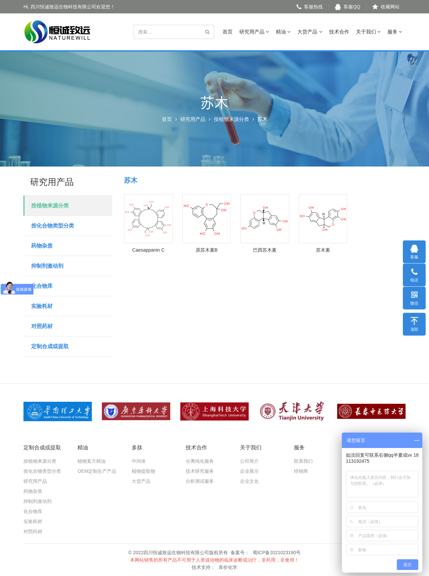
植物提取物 (143, 471)
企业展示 (249, 471)
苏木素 (323, 250)
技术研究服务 (200, 471)
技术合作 (339, 32)
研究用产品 (254, 32)
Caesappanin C (148, 250)
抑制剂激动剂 (47, 266)
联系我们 (303, 461)
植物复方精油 (91, 461)
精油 (283, 32)
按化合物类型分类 (52, 226)
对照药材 (42, 326)
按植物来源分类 (231, 119)
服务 (394, 32)
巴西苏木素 (265, 250)
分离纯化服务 (200, 461)
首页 (228, 32)
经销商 (301, 471)
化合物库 (42, 286)
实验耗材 (42, 306)
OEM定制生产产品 (96, 471)
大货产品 (309, 32)
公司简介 (249, 461)
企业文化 (249, 481)
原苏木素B (207, 250)
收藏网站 (386, 6)
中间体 (139, 461)
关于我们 (368, 32)
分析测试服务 (200, 481)
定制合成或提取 (50, 346)
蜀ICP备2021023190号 (277, 552)
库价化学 (228, 567)
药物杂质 (42, 246)
